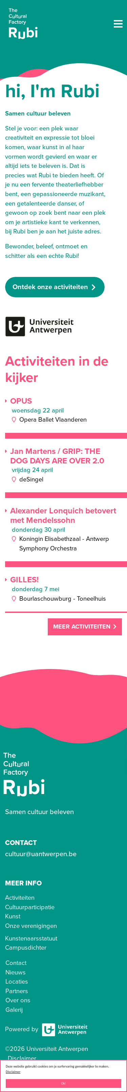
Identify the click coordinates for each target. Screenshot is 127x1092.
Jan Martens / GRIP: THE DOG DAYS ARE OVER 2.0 (57, 456)
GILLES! (24, 580)
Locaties (16, 981)
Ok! (63, 1083)
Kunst (12, 916)
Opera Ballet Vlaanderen (53, 419)
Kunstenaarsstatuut (31, 938)
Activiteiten (20, 897)
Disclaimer (13, 1072)
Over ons (17, 1000)
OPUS (21, 401)
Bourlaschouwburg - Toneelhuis (62, 598)
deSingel (31, 479)
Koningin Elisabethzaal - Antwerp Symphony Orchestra (64, 543)
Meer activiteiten (81, 626)
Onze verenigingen (31, 926)
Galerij (14, 1010)
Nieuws (15, 972)
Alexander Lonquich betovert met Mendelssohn (63, 515)
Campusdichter (25, 947)
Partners (16, 991)
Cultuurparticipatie (30, 907)
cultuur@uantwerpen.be (41, 854)
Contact (15, 963)
